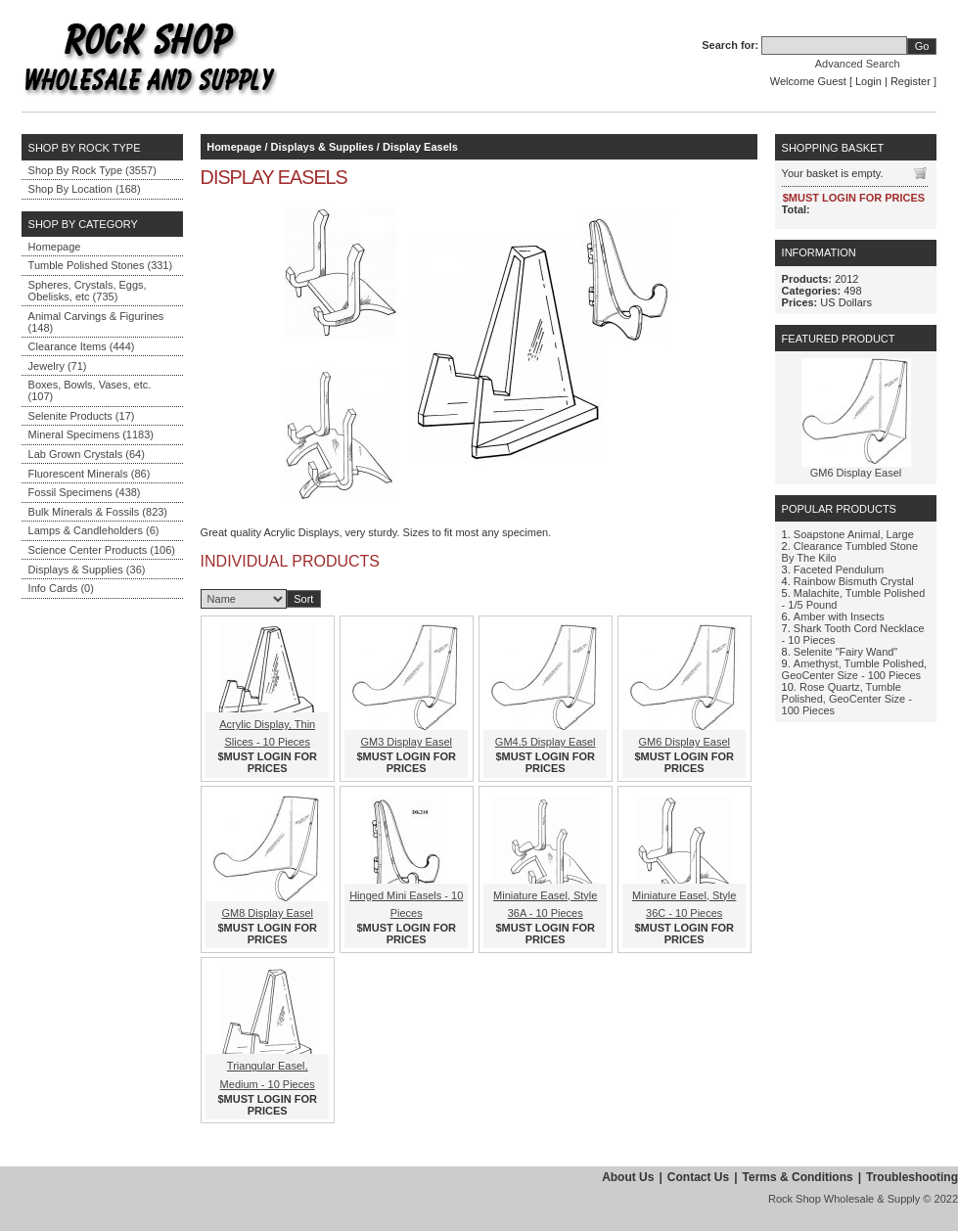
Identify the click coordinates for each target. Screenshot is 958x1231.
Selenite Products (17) (81, 416)
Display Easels (420, 147)
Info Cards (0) (61, 588)
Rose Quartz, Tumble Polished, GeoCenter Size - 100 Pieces (847, 698)
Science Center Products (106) (101, 550)
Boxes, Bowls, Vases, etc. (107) (90, 390)
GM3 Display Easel (406, 742)
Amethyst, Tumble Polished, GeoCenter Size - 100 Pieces (855, 669)
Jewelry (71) (57, 366)
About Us (628, 1177)
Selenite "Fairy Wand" (845, 652)
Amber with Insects (839, 616)
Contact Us (698, 1177)
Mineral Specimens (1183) (91, 434)
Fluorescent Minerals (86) (89, 473)
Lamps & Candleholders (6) (94, 530)
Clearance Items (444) (81, 346)
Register (910, 81)
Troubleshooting (912, 1177)
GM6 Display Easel (684, 742)
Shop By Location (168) (84, 189)
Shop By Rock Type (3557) (92, 170)
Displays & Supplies (322, 147)
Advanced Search (857, 63)
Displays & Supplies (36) (87, 569)
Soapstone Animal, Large (854, 534)
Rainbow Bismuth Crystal (854, 581)
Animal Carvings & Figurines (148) (96, 322)
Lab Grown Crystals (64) (86, 454)
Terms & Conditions (798, 1177)
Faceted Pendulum (839, 569)
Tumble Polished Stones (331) (100, 265)
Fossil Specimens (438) (84, 492)
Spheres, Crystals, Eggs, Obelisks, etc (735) (87, 290)
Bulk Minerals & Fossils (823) (97, 512)
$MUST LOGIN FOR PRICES (267, 762)
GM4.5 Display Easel (545, 742)
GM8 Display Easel (267, 913)
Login (868, 81)
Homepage (54, 246)
